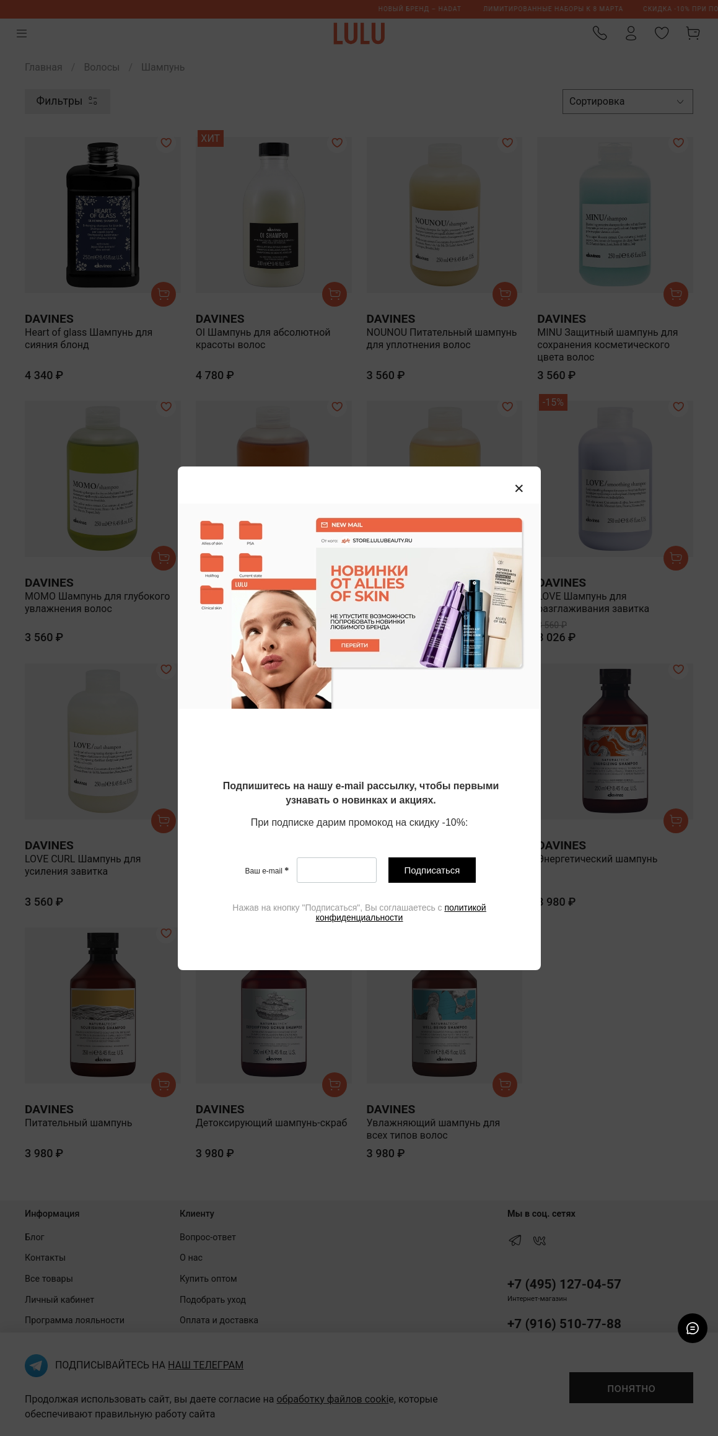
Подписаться (432, 870)
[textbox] (360, 793)
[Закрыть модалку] (519, 488)
